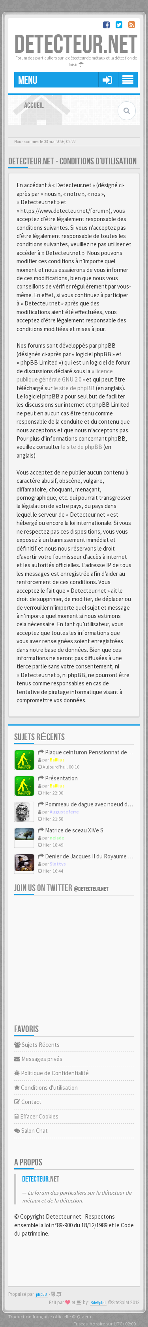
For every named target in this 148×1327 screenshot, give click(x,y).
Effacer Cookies (36, 1116)
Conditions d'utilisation (46, 1087)
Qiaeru (84, 1316)
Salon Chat (31, 1130)
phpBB (41, 1294)
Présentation (58, 778)
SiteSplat (98, 1302)
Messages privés (38, 1059)
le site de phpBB (74, 388)
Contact (27, 1102)
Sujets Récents (37, 1044)
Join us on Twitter (61, 888)
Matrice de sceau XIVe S (70, 830)
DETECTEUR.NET (76, 45)
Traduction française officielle (39, 1316)
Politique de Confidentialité (51, 1073)
